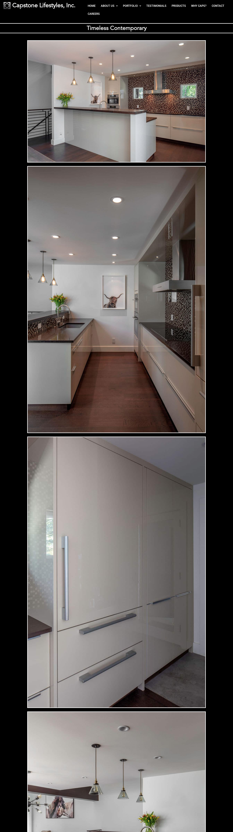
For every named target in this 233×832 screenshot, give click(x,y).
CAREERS (94, 14)
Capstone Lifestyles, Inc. (43, 5)
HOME (92, 5)
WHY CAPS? (198, 5)
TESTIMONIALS (156, 5)
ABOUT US (109, 5)
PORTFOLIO (132, 5)
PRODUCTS (179, 5)
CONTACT (218, 5)
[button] (109, 6)
